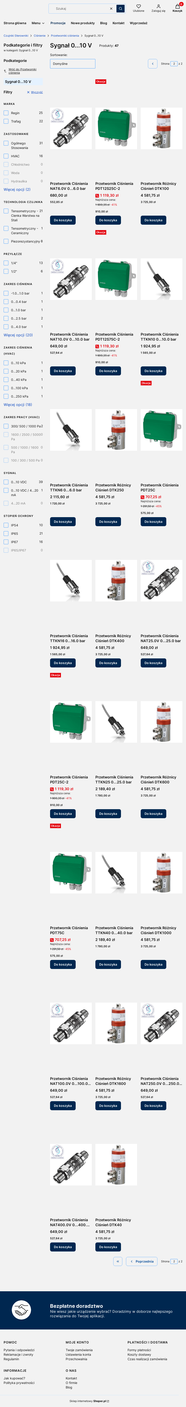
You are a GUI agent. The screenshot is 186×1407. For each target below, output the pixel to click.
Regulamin (11, 1359)
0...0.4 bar (19, 302)
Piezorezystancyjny (25, 241)
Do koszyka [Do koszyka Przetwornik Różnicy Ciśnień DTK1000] (153, 964)
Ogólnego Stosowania (19, 145)
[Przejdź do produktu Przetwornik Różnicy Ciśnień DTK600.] (161, 722)
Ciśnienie (40, 35)
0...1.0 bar (18, 310)
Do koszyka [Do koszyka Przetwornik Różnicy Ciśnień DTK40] (108, 1247)
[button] (120, 8)
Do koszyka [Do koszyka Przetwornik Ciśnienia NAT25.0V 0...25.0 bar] (153, 663)
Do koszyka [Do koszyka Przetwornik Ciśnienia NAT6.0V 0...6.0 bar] (63, 220)
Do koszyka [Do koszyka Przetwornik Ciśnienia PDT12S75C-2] (108, 371)
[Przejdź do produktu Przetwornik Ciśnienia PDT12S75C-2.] (116, 279)
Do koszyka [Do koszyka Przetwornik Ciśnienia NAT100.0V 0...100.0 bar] (63, 1106)
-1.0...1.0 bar (20, 293)
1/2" (14, 271)
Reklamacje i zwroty (18, 1354)
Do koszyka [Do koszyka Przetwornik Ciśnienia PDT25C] (153, 521)
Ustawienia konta (78, 1354)
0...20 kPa (18, 371)
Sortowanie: (59, 55)
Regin (15, 113)
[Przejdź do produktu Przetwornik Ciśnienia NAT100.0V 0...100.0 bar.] (71, 1023)
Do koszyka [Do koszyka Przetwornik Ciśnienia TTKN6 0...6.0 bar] (63, 521)
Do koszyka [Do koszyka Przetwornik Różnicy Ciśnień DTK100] (153, 220)
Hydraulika (19, 181)
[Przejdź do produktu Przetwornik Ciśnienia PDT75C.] (71, 873)
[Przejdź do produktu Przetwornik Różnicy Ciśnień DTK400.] (116, 581)
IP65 (14, 533)
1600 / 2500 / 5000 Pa (26, 437)
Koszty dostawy (139, 1354)
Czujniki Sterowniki (16, 35)
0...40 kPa (19, 380)
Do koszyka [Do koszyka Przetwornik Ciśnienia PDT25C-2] (63, 813)
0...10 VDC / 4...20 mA (24, 492)
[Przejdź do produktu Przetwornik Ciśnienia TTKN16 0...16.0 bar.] (71, 581)
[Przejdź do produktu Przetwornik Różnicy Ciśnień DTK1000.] (161, 873)
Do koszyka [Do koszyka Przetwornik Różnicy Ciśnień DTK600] (153, 813)
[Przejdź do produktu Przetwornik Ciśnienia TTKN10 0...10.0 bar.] (161, 279)
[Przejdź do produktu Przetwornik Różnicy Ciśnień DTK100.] (161, 128)
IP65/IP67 (18, 550)
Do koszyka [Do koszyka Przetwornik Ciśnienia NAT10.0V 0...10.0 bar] (63, 371)
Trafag (16, 121)
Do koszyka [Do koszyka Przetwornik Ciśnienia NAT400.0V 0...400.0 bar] (63, 1247)
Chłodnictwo (20, 164)
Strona (165, 63)
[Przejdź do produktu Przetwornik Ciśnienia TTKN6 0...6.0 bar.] (71, 430)
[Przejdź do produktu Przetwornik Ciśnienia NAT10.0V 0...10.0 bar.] (71, 279)
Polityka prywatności (19, 1383)
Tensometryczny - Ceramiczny (24, 230)
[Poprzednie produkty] (141, 1261)
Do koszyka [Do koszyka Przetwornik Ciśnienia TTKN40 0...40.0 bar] (108, 964)
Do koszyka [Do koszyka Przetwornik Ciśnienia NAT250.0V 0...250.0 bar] (153, 1106)
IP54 (14, 525)
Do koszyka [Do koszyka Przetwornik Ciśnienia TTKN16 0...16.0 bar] (63, 663)
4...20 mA (18, 503)
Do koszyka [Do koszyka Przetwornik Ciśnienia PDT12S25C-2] (108, 220)
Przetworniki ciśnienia (65, 35)
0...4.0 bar (19, 327)
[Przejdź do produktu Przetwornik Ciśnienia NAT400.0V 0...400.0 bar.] (71, 1165)
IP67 (14, 542)
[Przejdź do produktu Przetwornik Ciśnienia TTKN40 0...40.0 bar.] (116, 873)
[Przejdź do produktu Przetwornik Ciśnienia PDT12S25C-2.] (116, 128)
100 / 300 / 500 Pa (25, 460)
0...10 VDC (19, 482)
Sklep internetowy (88, 1401)
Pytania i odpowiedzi (19, 1350)
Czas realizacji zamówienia (147, 1359)
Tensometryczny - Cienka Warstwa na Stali (25, 215)
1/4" (14, 263)
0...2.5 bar (19, 318)
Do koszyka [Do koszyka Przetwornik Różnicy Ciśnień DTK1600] (108, 1106)
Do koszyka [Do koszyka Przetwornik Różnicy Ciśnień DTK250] (108, 521)
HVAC (15, 156)
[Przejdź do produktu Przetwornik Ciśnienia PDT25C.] (161, 430)
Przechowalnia (76, 1359)
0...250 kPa (19, 396)
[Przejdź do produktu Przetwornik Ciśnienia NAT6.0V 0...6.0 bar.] (71, 128)
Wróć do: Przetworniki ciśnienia (20, 71)
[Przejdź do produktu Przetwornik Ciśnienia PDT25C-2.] (71, 722)
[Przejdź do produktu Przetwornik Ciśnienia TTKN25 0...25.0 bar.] (116, 722)
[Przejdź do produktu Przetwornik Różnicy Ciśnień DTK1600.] (116, 1023)
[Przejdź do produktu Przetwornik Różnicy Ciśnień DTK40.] (116, 1165)
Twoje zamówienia (79, 1350)
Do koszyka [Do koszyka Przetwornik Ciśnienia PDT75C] (63, 964)
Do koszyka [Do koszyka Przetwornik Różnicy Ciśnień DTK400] (108, 663)
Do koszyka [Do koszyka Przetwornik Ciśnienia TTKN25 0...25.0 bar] (108, 813)
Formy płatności (139, 1350)
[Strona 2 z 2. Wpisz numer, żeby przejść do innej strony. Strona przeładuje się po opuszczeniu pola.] (174, 63)
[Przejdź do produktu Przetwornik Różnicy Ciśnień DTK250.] (116, 430)
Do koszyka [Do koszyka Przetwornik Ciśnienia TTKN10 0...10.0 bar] (153, 371)
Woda (15, 173)
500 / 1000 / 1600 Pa (25, 449)
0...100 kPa (19, 388)
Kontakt (71, 1378)
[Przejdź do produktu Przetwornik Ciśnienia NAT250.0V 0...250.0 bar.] (161, 1023)
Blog (69, 1387)
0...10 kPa (18, 363)
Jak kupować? (14, 1378)
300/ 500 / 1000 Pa (26, 426)
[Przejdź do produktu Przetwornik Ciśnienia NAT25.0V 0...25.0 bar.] (161, 581)
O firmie (71, 1383)
